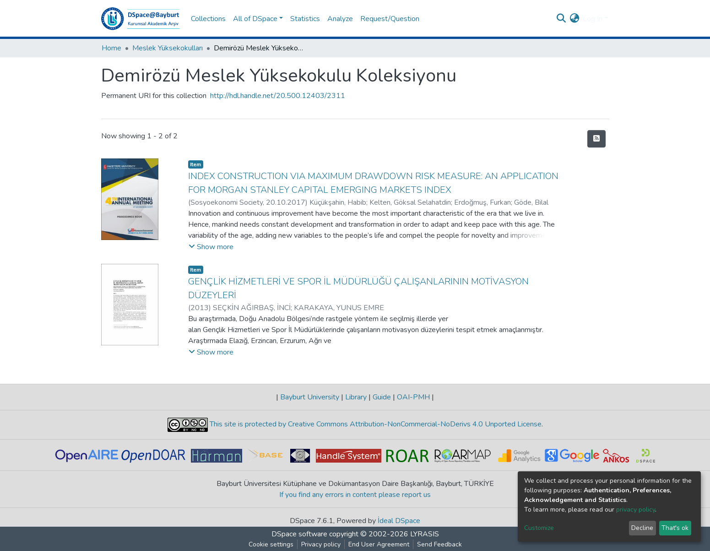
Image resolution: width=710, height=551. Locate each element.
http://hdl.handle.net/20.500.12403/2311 (277, 96)
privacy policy (635, 509)
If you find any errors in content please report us (355, 495)
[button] (574, 18)
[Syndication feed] (596, 138)
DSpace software (299, 534)
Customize (539, 528)
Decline (642, 528)
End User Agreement (378, 544)
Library (356, 397)
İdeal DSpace (399, 521)
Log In (592, 19)
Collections (208, 19)
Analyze (340, 19)
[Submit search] (561, 18)
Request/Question (389, 19)
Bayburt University (309, 397)
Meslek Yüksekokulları (167, 48)
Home (111, 48)
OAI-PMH (413, 397)
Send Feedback (439, 544)
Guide (382, 397)
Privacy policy (321, 544)
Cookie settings (271, 544)
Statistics (305, 19)
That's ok (674, 528)
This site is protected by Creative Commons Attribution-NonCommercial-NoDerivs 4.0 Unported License (375, 425)
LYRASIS (424, 534)
